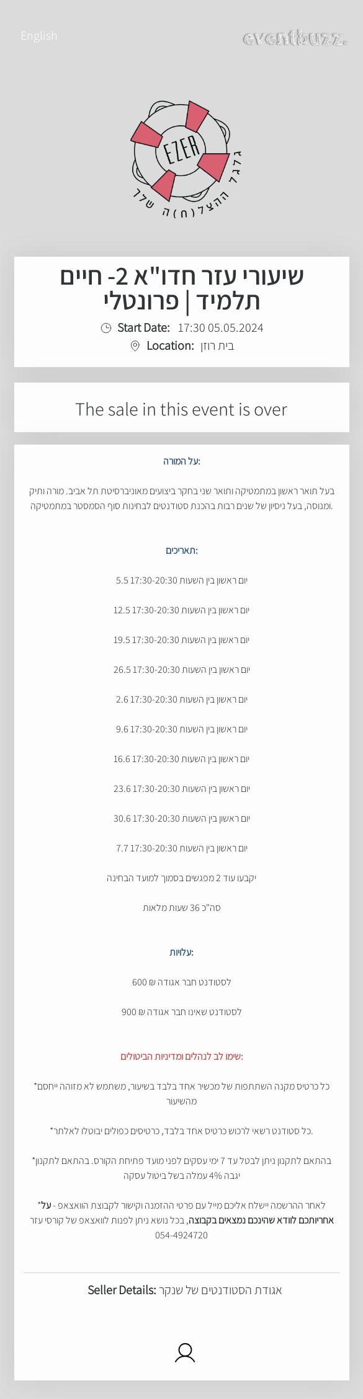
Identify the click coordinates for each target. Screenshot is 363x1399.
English (39, 35)
